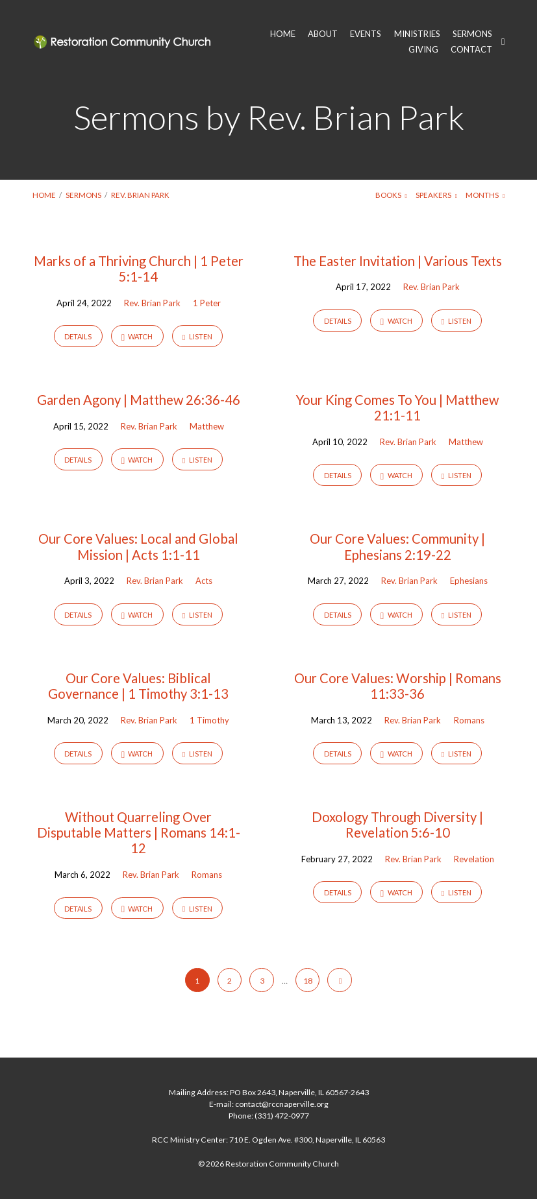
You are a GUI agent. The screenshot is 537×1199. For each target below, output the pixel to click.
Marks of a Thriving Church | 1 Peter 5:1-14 (139, 268)
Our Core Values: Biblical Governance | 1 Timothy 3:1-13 (138, 685)
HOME (282, 34)
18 (307, 981)
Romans (469, 720)
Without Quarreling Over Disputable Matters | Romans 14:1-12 (138, 832)
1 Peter (207, 303)
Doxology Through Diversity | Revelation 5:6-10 (397, 824)
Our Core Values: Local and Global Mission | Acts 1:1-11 (138, 546)
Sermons (83, 195)
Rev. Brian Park (140, 195)
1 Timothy (209, 720)
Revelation (474, 859)
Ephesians (469, 580)
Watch (137, 337)
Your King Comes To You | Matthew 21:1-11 (397, 407)
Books (391, 195)
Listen (197, 336)
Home (44, 195)
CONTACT (471, 49)
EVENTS (365, 34)
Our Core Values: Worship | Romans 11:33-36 (397, 685)
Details (78, 336)
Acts (203, 580)
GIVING (423, 49)
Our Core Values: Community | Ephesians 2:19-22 (397, 546)
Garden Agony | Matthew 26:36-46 (138, 399)
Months (485, 195)
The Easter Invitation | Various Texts (397, 261)
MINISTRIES (417, 34)
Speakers (436, 195)
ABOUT (323, 34)
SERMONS (472, 34)
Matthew (207, 426)
